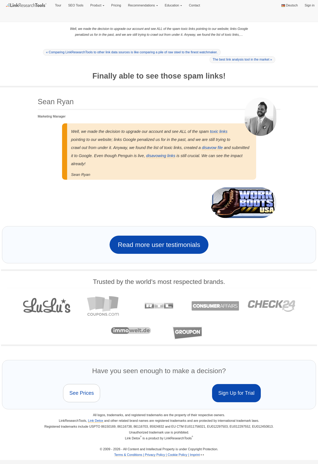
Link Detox (95, 420)
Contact (194, 5)
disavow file (212, 147)
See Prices (81, 393)
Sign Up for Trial (236, 393)
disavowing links (160, 155)
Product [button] (97, 5)
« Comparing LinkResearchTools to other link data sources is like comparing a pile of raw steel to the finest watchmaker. (132, 52)
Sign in (310, 5)
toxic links (218, 131)
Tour (58, 5)
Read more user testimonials (159, 244)
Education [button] (173, 5)
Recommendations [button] (143, 5)
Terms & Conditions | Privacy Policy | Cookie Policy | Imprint (157, 455)
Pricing (116, 5)
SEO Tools (75, 5)
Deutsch (289, 5)
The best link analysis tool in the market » (242, 59)
